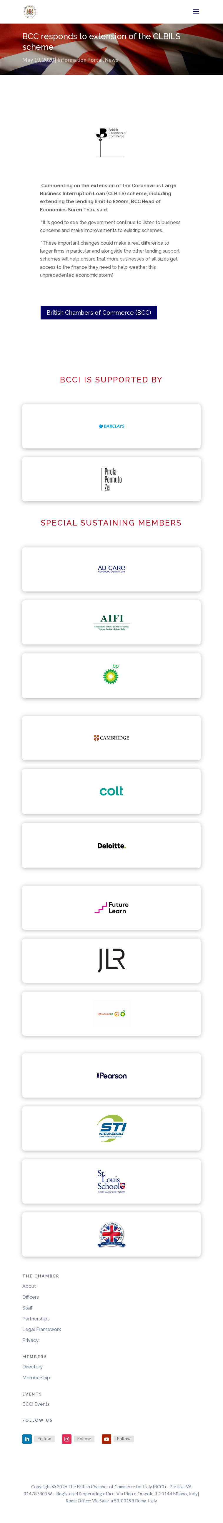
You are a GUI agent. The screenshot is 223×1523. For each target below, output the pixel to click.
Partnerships (36, 1319)
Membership (36, 1378)
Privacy (30, 1340)
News (111, 60)
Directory (32, 1367)
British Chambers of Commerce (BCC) (98, 312)
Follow (44, 1438)
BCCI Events (36, 1404)
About (29, 1286)
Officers (30, 1297)
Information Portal (80, 60)
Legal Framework (41, 1329)
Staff (27, 1308)
